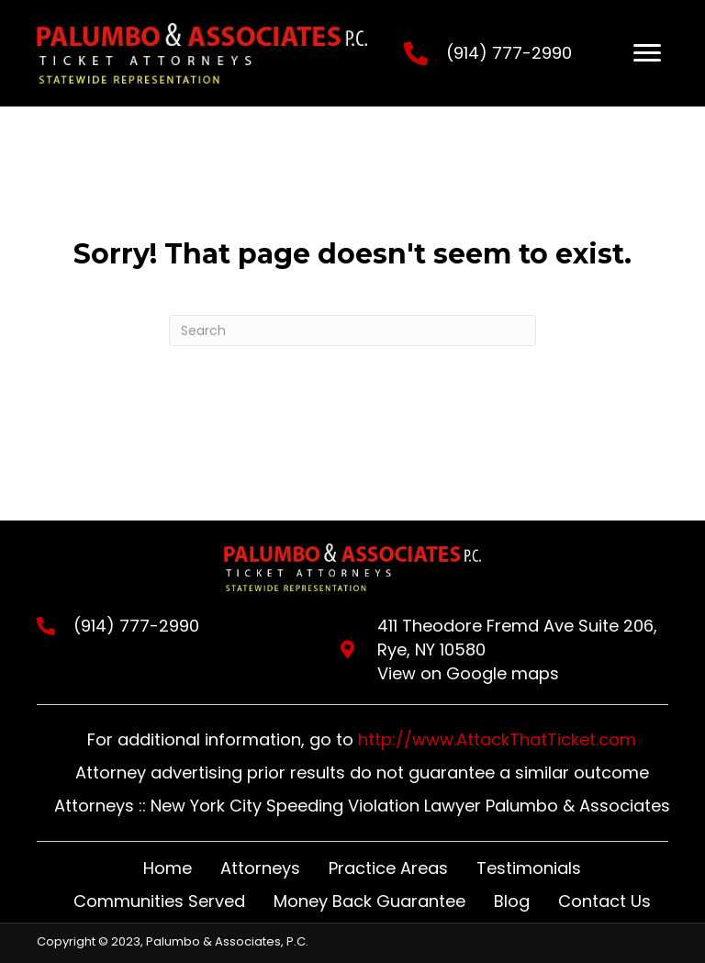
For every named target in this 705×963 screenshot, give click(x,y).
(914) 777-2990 (509, 52)
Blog (512, 901)
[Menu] (647, 53)
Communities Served (159, 901)
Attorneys (260, 868)
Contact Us (604, 901)
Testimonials (528, 868)
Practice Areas (388, 868)
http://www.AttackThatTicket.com (497, 739)
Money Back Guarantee (369, 901)
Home (167, 868)
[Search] (352, 330)
